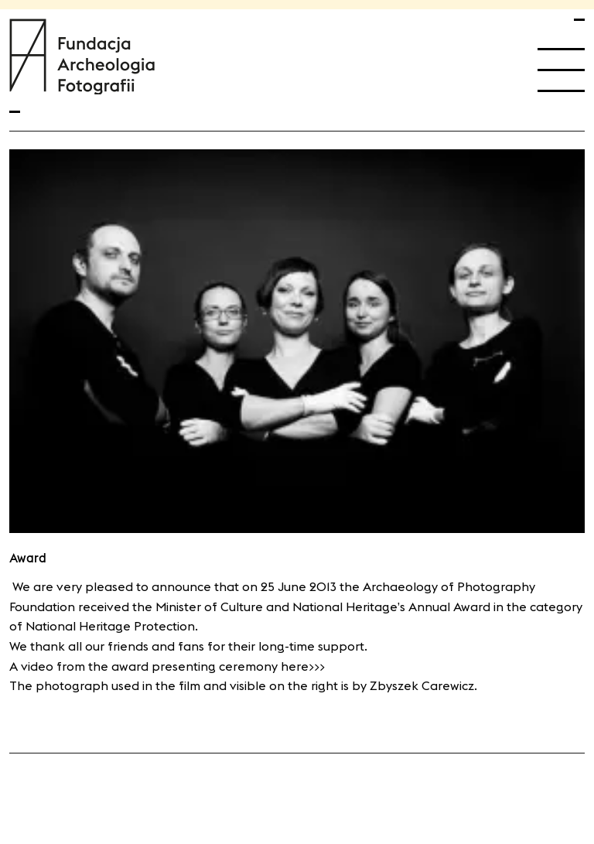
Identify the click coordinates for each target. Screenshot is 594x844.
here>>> (303, 666)
